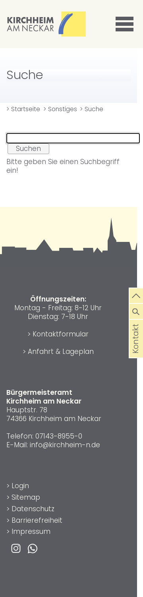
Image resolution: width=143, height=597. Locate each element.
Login (20, 486)
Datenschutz (33, 509)
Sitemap (26, 497)
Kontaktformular (61, 334)
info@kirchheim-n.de (65, 445)
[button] (126, 24)
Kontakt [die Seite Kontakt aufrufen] (136, 350)
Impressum (31, 531)
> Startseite (23, 109)
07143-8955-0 (58, 436)
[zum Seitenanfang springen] (136, 295)
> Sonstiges (60, 109)
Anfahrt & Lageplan (61, 351)
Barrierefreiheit (37, 520)
